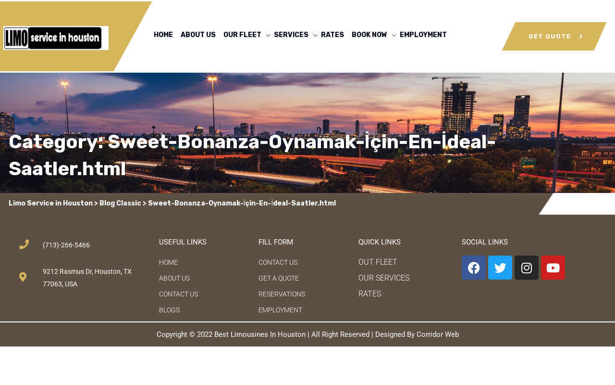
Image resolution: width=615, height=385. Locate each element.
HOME (163, 35)
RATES (332, 35)
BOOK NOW (369, 35)
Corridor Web (438, 334)
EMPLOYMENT (423, 35)
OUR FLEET (242, 35)
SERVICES (291, 35)
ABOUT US (198, 35)
